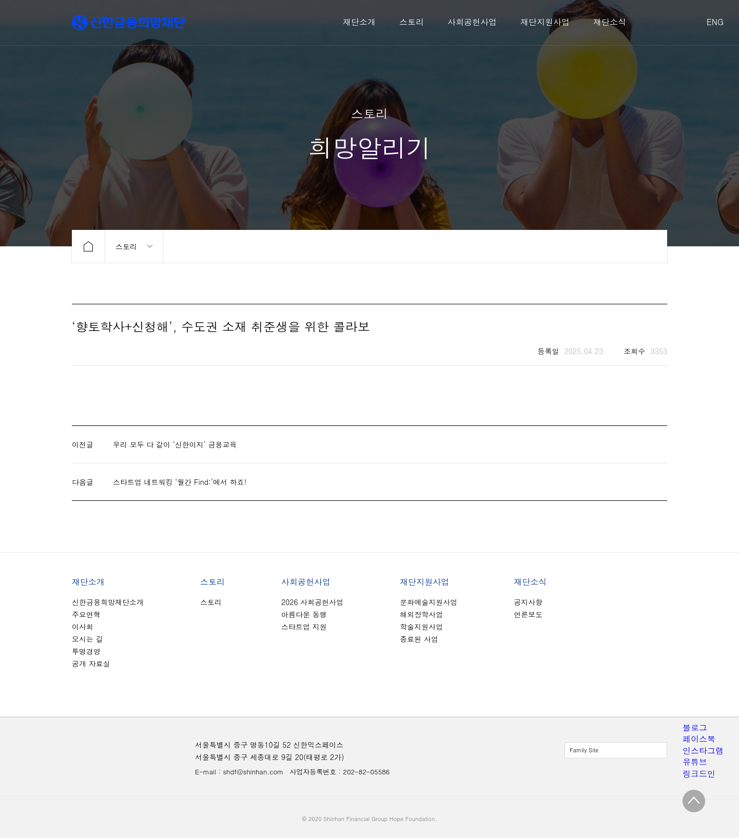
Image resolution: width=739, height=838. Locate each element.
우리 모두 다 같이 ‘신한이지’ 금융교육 (175, 444)
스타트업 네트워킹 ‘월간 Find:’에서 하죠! (179, 482)
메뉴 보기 (134, 246)
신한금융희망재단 (128, 22)
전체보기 (616, 750)
